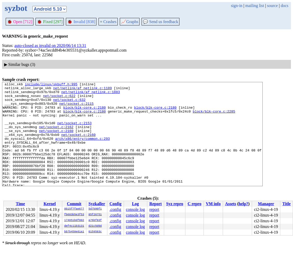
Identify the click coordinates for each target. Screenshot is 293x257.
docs (284, 5)
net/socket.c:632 (69, 103)
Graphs (129, 21)
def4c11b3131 (74, 226)
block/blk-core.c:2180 (84, 112)
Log (135, 204)
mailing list (254, 5)
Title (286, 204)
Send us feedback (160, 21)
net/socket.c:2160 (56, 140)
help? (243, 204)
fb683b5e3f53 (74, 215)
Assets (230, 204)
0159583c (95, 232)
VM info (213, 204)
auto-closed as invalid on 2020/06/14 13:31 (50, 45)
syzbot (16, 8)
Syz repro (174, 204)
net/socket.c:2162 (56, 136)
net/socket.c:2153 (74, 131)
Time (20, 204)
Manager (266, 204)
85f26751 (95, 215)
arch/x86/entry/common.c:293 (82, 150)
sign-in (236, 5)
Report (155, 204)
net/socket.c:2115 (76, 108)
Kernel (50, 204)
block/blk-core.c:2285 (214, 117)
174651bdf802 (74, 220)
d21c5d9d (95, 226)
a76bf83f (95, 220)
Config (115, 204)
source (272, 5)
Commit (74, 204)
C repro (194, 204)
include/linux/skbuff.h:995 (51, 84)
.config (115, 209)
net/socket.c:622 (59, 98)
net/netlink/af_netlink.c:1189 (82, 89)
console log (135, 209)
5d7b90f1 (95, 209)
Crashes (108, 21)
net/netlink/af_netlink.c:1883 (90, 94)
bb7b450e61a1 (74, 232)
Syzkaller (96, 204)
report (154, 209)
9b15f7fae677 (74, 209)
